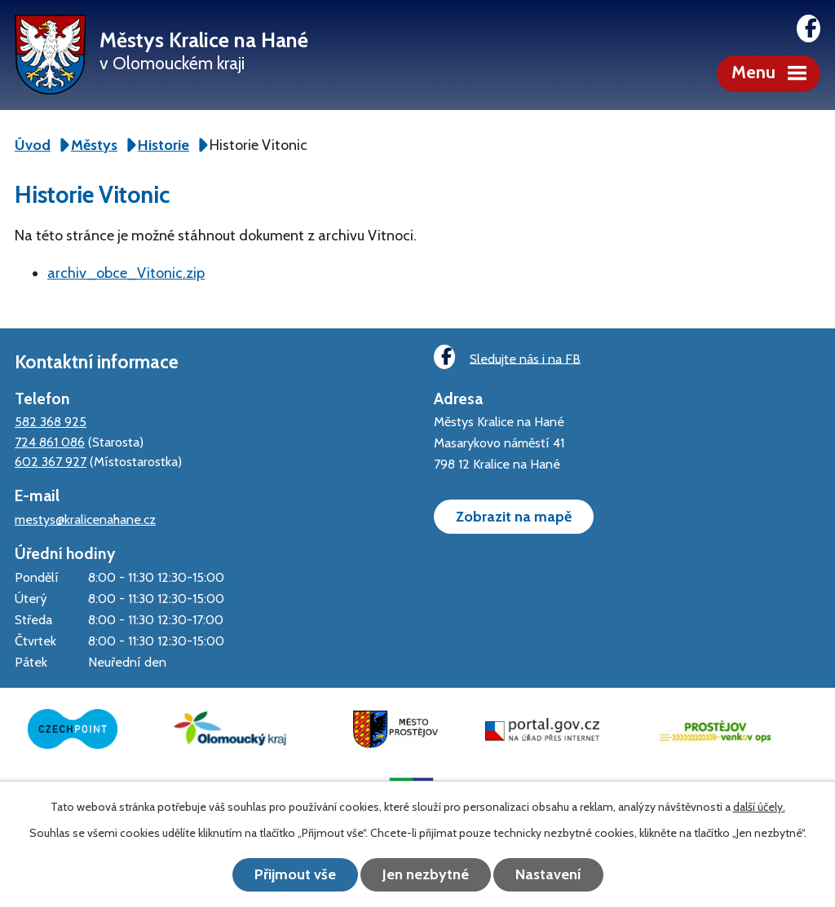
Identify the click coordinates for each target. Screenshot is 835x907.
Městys (94, 145)
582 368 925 (50, 421)
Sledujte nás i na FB (507, 357)
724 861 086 (50, 442)
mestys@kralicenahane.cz (85, 519)
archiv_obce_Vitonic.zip (126, 273)
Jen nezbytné (425, 874)
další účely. (759, 806)
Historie (163, 145)
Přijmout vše (295, 874)
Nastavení (548, 874)
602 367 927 (50, 461)
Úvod (33, 145)
